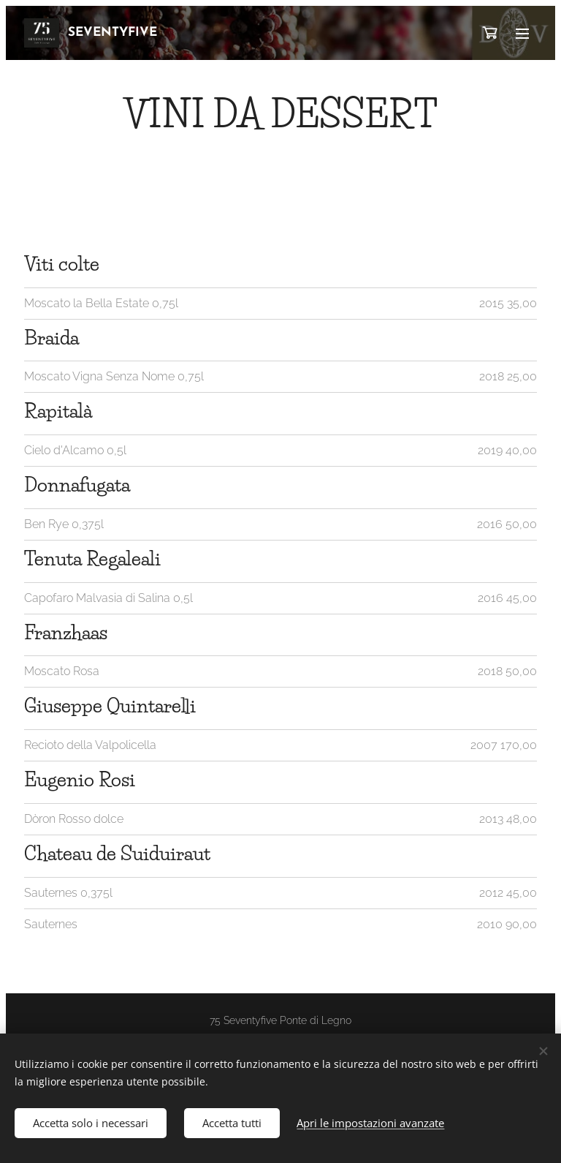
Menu (522, 33)
